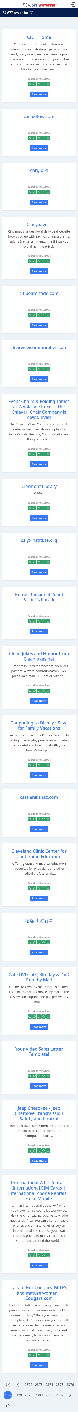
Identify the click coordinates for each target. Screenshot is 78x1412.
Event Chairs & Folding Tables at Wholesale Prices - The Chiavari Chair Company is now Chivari (38, 409)
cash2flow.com (39, 116)
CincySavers (39, 224)
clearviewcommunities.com (39, 347)
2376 (70, 1384)
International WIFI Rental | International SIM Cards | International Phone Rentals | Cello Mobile (39, 1190)
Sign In (73, 4)
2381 (49, 1395)
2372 (28, 1384)
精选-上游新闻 (39, 920)
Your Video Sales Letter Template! (39, 1051)
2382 (60, 1395)
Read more (39, 94)
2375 (60, 1384)
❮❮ (7, 1385)
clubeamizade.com (39, 293)
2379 (28, 1395)
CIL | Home (39, 37)
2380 (39, 1395)
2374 (49, 1384)
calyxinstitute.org (39, 540)
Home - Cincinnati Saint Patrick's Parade (39, 596)
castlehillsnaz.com (39, 797)
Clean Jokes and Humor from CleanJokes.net (39, 656)
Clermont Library (39, 486)
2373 (39, 1384)
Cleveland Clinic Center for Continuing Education (39, 853)
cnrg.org (39, 170)
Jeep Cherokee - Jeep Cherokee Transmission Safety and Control (39, 1113)
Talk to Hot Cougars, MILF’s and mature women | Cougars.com (39, 1293)
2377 (8, 1395)
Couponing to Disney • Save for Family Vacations (39, 725)
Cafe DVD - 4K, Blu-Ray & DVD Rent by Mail (39, 977)
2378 (18, 1395)
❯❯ (7, 1405)
